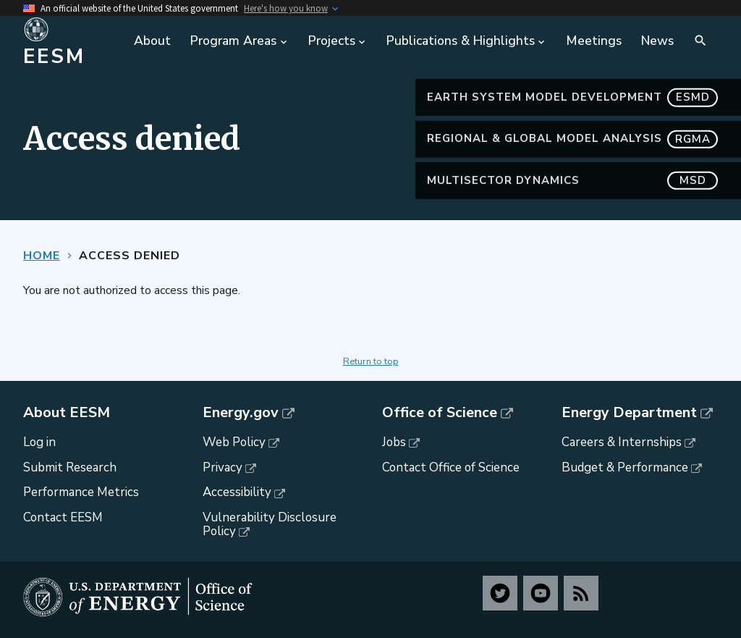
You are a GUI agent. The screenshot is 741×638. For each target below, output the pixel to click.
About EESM (66, 412)
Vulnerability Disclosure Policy (269, 524)
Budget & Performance (625, 467)
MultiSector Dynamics (572, 181)
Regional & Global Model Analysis (572, 139)
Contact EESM (63, 517)
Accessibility (237, 492)
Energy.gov (241, 412)
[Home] (71, 41)
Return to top (371, 361)
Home (41, 256)
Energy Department (629, 412)
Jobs (394, 442)
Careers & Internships (622, 442)
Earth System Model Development (572, 97)
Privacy (222, 467)
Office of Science (439, 412)
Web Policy (234, 442)
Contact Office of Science (451, 467)
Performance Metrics (81, 492)
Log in (39, 442)
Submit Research (70, 467)
